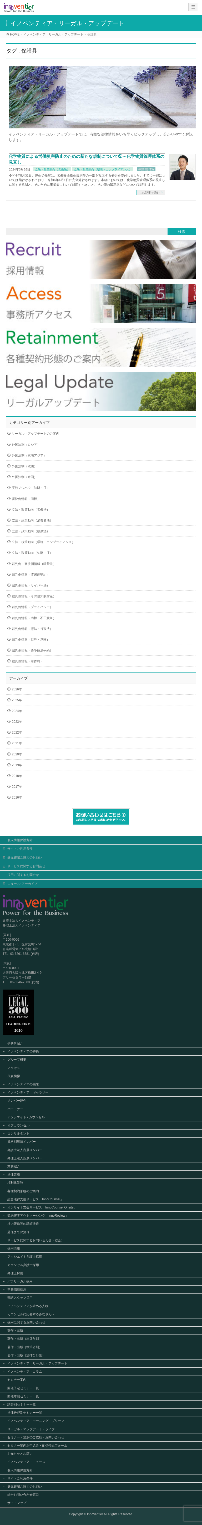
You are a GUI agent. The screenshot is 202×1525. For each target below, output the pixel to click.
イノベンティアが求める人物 (27, 1306)
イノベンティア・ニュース (26, 1462)
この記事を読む (149, 192)
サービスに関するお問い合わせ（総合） (35, 1240)
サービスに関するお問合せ (26, 866)
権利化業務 (15, 1183)
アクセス (13, 1068)
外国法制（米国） (24, 477)
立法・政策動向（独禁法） (31, 531)
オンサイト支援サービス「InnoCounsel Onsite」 (42, 1207)
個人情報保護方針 (20, 840)
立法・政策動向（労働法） (52, 169)
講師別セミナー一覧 (21, 1404)
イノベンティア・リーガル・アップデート (37, 1363)
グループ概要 (16, 1059)
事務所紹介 (15, 1043)
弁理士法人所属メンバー (24, 1158)
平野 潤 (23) (146, 169)
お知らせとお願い (20, 1454)
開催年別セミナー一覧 (23, 1396)
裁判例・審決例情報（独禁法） (34, 564)
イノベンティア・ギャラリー (27, 1092)
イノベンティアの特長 (23, 1051)
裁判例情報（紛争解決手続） (32, 650)
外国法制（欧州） (24, 466)
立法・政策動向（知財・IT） (32, 553)
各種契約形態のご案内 (23, 1191)
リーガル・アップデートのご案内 (35, 433)
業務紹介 (13, 1166)
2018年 (17, 776)
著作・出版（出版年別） (24, 1339)
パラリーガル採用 (20, 1281)
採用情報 (13, 1248)
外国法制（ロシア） (26, 445)
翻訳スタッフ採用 (20, 1298)
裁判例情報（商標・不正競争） (34, 618)
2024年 (17, 711)
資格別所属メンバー (21, 1141)
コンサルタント (18, 1133)
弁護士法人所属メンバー (24, 1150)
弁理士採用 (15, 1273)
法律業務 (13, 1174)
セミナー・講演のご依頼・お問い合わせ (35, 1437)
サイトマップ (16, 1503)
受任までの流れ (18, 1232)
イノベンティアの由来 (23, 1084)
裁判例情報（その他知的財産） (34, 596)
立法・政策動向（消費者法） (32, 520)
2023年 (17, 722)
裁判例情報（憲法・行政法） (32, 629)
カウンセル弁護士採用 (23, 1265)
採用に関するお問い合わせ (26, 1322)
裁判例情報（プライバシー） (32, 607)
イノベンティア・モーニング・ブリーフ (35, 1421)
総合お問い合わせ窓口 (23, 1495)
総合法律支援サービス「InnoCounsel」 (35, 1199)
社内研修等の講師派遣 (23, 1224)
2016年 (17, 797)
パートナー (15, 1109)
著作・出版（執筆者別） (24, 1347)
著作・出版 (15, 1330)
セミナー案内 (16, 1380)
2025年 (17, 700)
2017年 (17, 787)
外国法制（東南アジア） (29, 455)
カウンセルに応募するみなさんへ (31, 1314)
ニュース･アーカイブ (22, 884)
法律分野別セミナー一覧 (24, 1412)
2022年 (17, 732)
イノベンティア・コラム (24, 1371)
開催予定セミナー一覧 (23, 1388)
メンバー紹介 (16, 1100)
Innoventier (95, 1514)
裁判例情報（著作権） (27, 661)
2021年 (17, 743)
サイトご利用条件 (20, 849)
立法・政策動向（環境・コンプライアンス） (103, 169)
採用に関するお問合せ (23, 875)
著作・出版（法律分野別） (26, 1355)
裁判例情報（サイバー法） (31, 585)
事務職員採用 (16, 1289)
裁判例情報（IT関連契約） (30, 574)
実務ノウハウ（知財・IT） (30, 488)
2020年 (17, 754)
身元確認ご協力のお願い (24, 857)
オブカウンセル (18, 1125)
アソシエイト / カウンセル (26, 1117)
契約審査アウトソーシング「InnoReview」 (37, 1215)
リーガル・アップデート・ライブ (31, 1429)
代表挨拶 (13, 1076)
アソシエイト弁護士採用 (24, 1256)
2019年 (17, 765)
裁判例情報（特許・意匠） (31, 639)
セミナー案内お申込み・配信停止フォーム (37, 1445)
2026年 (17, 689)
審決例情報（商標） (26, 499)
